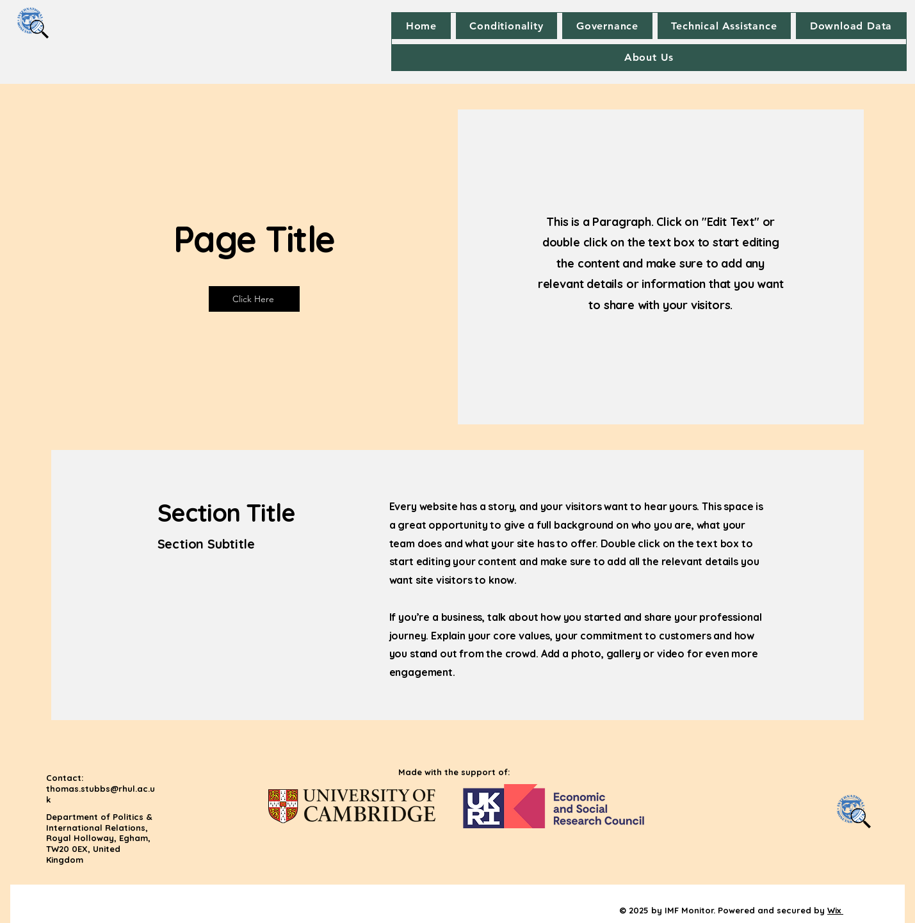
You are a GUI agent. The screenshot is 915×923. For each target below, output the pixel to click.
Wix (834, 910)
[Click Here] (254, 299)
